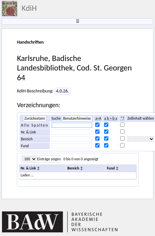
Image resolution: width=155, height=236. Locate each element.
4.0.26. (62, 91)
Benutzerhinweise (77, 118)
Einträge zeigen (48, 159)
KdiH (29, 8)
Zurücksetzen (34, 118)
